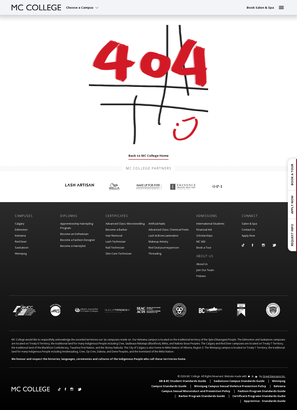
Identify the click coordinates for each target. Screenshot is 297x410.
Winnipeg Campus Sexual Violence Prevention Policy (230, 386)
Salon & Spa (249, 223)
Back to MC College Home (148, 155)
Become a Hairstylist (73, 246)
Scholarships (204, 235)
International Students (210, 223)
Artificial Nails (156, 223)
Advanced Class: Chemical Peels (168, 229)
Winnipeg (21, 253)
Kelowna (20, 235)
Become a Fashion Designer (77, 240)
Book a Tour (203, 247)
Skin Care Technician (119, 253)
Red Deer (21, 241)
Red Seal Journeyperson (163, 247)
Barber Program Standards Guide (202, 396)
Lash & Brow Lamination (163, 235)
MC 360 (200, 241)
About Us (202, 264)
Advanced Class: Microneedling (125, 223)
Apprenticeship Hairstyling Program (76, 226)
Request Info (292, 235)
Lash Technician (116, 241)
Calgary (19, 223)
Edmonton (21, 229)
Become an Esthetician (74, 234)
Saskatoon (21, 247)
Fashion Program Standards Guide (261, 391)
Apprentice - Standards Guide (264, 401)
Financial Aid (204, 229)
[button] (83, 7)
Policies (201, 276)
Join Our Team (205, 270)
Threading (154, 253)
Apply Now (248, 235)
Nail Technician (115, 247)
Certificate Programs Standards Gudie (258, 396)
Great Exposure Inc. (274, 376)
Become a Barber (116, 229)
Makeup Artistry (158, 241)
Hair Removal (114, 235)
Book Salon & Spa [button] (260, 7)
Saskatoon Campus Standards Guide (239, 381)
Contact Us (248, 229)
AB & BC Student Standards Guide (182, 381)
